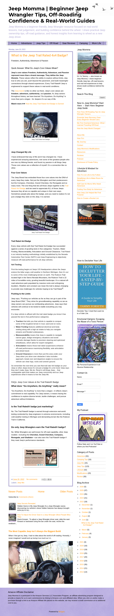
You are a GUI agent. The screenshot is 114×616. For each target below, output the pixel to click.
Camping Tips (82, 460)
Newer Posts (15, 491)
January (85, 537)
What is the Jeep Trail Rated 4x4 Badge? (39, 55)
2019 (82, 550)
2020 (82, 546)
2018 (82, 553)
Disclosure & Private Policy (87, 162)
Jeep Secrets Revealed (26, 504)
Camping (84, 43)
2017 (82, 557)
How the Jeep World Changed (88, 128)
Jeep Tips (40, 43)
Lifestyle (80, 470)
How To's (80, 138)
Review (80, 477)
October (85, 512)
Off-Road (54, 43)
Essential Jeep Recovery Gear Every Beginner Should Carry (89, 119)
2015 (82, 564)
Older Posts (66, 491)
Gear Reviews (68, 43)
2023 (82, 498)
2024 (82, 494)
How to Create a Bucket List (88, 198)
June (84, 520)
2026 (82, 487)
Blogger (62, 612)
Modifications (82, 473)
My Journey (81, 142)
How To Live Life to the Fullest (88, 175)
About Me (81, 135)
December (86, 505)
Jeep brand (19, 91)
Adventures (26, 43)
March (84, 530)
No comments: (32, 479)
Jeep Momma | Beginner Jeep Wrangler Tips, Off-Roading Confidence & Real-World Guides (52, 14)
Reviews (80, 155)
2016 (82, 561)
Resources (81, 152)
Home (14, 43)
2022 (82, 502)
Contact (80, 145)
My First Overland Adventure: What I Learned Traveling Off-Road (91, 124)
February (85, 534)
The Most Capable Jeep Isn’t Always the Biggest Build (35, 531)
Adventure (81, 456)
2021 (82, 542)
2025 (82, 490)
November (86, 509)
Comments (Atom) (26, 497)
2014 (82, 568)
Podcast (80, 159)
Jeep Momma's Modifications (88, 149)
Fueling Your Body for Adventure (89, 189)
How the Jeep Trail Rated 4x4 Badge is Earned (45, 104)
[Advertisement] (93, 242)
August (85, 516)
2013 (82, 572)
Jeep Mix (20, 483)
